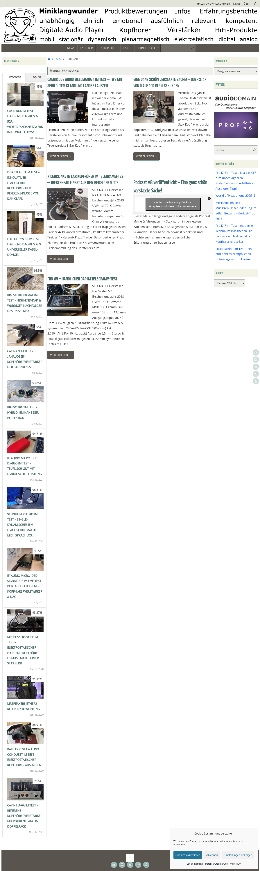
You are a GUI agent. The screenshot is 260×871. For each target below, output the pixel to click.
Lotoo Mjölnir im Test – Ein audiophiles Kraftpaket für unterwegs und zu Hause (234, 254)
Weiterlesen (61, 156)
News (237, 3)
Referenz (15, 77)
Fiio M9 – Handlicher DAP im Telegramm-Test (82, 278)
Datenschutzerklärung (216, 863)
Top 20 (36, 77)
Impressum (235, 863)
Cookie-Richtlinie (195, 863)
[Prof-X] (236, 137)
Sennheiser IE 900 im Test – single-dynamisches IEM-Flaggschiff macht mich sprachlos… (22, 524)
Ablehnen (212, 855)
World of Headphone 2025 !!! (235, 196)
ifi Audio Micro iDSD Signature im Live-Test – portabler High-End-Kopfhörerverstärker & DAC (25, 586)
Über (247, 3)
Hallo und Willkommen (213, 3)
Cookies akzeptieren (187, 855)
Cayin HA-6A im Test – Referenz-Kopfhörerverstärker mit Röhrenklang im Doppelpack (24, 815)
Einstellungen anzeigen (238, 855)
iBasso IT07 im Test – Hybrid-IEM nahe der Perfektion (23, 412)
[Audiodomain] (236, 109)
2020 (58, 58)
